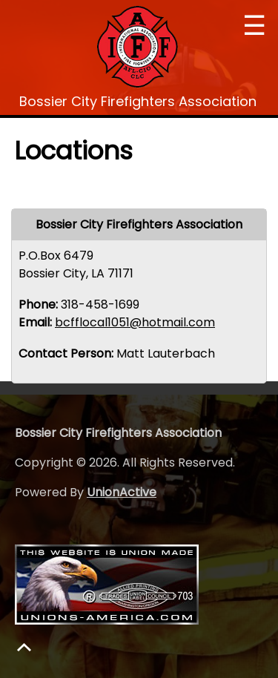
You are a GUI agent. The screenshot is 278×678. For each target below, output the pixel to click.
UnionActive (121, 492)
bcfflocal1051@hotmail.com (135, 322)
